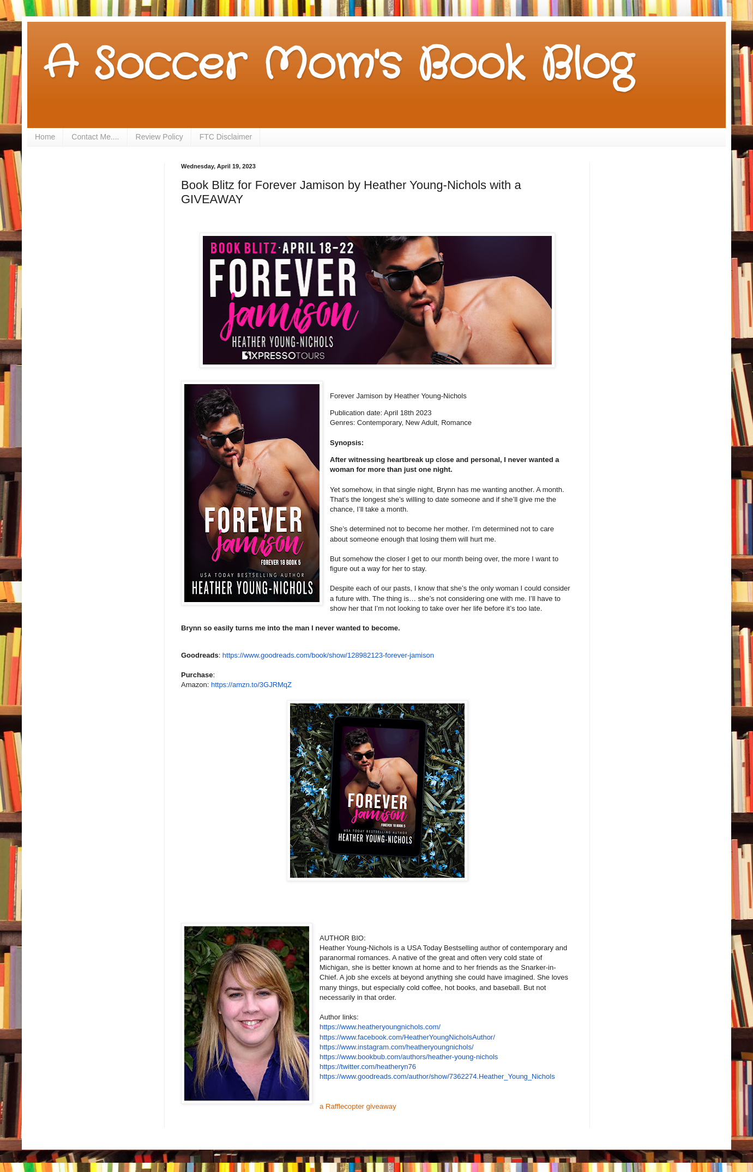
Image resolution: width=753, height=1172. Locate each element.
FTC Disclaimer (226, 136)
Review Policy (159, 136)
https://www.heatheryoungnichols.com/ (380, 1027)
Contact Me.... (95, 136)
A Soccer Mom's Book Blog (338, 65)
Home (45, 136)
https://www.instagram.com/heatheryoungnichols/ (397, 1047)
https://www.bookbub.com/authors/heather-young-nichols (409, 1057)
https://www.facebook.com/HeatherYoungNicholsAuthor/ (407, 1037)
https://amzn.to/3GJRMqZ (251, 685)
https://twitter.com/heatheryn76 (368, 1066)
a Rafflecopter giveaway (358, 1106)
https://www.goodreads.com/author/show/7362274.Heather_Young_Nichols (437, 1076)
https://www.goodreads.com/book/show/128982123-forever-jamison (328, 655)
